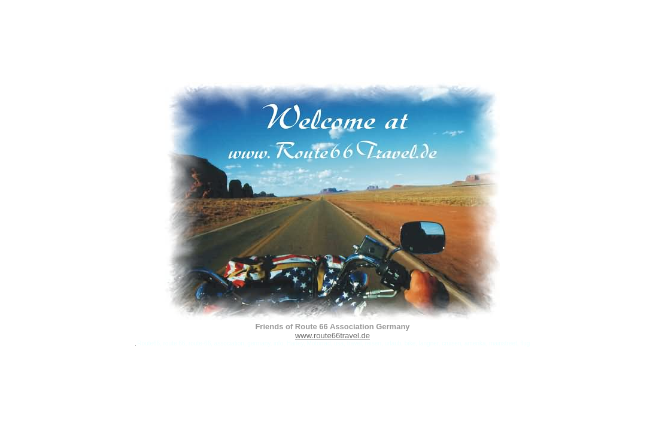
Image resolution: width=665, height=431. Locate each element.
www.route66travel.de (332, 335)
